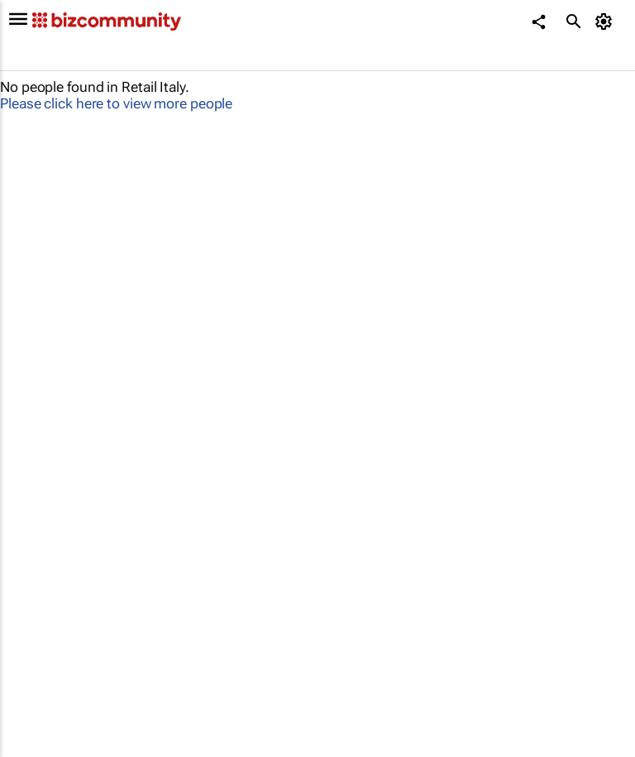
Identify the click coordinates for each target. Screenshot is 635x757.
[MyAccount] (606, 21)
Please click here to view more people (116, 103)
